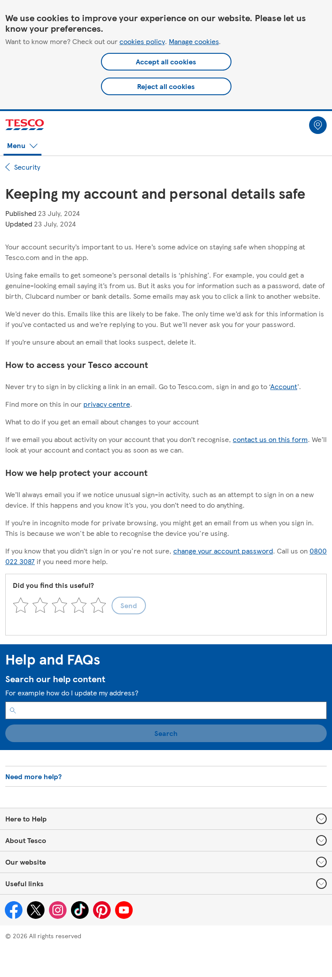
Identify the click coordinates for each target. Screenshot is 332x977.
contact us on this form (270, 439)
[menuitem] (318, 123)
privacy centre (106, 404)
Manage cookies (194, 41)
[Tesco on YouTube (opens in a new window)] (124, 910)
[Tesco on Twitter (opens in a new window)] (35, 910)
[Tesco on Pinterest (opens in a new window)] (102, 910)
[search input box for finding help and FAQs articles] (166, 710)
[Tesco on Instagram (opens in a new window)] (57, 910)
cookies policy (142, 41)
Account (283, 386)
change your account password (223, 551)
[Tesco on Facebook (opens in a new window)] (13, 910)
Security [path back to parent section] (22, 167)
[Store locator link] (318, 125)
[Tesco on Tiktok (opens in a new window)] (80, 910)
